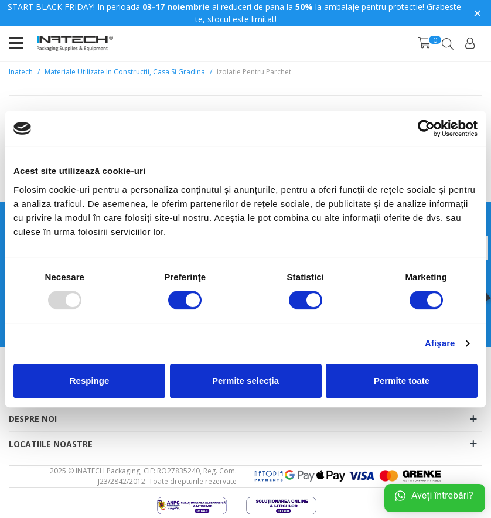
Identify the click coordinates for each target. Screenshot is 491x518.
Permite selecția (245, 381)
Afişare (440, 343)
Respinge (90, 381)
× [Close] (477, 12)
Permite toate (401, 381)
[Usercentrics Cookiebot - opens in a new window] (426, 128)
